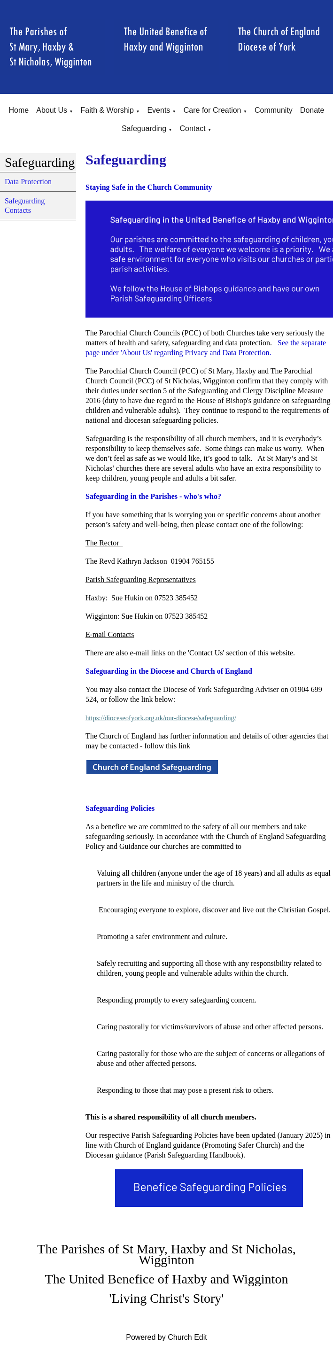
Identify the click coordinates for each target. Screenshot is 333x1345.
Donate (312, 110)
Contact (193, 128)
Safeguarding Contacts (25, 205)
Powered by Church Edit (166, 1337)
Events (158, 110)
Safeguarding (144, 128)
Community (274, 110)
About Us (51, 110)
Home (19, 110)
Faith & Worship (107, 110)
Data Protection (28, 182)
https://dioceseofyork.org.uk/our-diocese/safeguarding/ (160, 718)
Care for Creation (212, 110)
